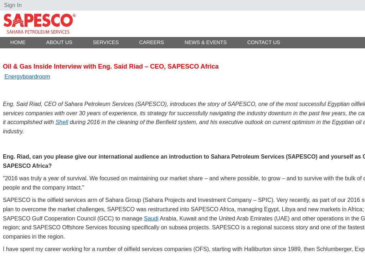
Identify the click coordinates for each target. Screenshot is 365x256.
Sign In (13, 5)
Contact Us (263, 42)
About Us (59, 42)
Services (106, 42)
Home (18, 42)
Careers (151, 42)
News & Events (206, 42)
